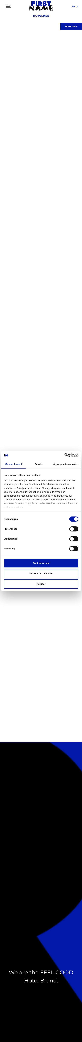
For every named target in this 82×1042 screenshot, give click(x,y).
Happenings (41, 15)
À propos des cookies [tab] (65, 464)
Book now (71, 26)
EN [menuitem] (73, 6)
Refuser (41, 584)
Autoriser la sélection (41, 573)
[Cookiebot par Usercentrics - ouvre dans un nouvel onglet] (64, 455)
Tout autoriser (41, 563)
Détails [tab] (38, 464)
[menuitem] (74, 6)
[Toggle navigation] (8, 6)
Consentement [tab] (13, 464)
